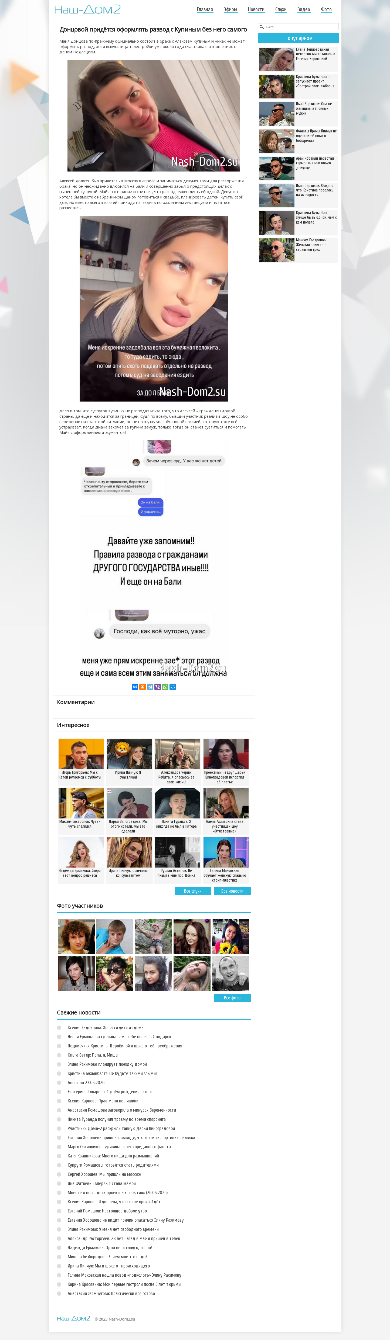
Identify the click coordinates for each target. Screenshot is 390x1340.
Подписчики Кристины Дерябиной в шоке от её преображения (125, 1045)
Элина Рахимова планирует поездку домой (107, 1064)
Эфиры (230, 9)
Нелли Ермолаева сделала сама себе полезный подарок (119, 1036)
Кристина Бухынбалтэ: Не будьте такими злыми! (112, 1073)
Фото (326, 9)
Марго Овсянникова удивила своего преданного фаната (119, 1146)
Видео (303, 9)
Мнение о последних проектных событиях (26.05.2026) (118, 1192)
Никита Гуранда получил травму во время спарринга (117, 1119)
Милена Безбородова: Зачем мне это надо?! (108, 1256)
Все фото (232, 997)
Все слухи (193, 891)
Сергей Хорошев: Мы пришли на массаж (104, 1174)
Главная (205, 9)
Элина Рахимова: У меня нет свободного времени (113, 1229)
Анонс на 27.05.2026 (86, 1082)
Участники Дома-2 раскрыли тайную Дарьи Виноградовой (121, 1128)
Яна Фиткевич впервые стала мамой (102, 1183)
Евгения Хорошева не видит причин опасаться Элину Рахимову (126, 1220)
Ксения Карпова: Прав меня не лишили (103, 1100)
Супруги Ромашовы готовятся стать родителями (113, 1165)
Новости (256, 9)
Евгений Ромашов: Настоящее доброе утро (107, 1211)
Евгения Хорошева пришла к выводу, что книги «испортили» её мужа (131, 1137)
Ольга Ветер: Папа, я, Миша (93, 1055)
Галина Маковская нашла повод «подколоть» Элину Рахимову (124, 1275)
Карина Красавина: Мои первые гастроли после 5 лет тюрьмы (124, 1284)
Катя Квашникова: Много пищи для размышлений (113, 1156)
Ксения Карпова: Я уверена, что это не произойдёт (114, 1201)
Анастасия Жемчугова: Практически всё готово (111, 1293)
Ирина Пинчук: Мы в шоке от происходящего (109, 1266)
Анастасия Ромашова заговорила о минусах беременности (122, 1110)
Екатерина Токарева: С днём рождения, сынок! (111, 1091)
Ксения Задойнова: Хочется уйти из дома (106, 1027)
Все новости (232, 891)
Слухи (281, 9)
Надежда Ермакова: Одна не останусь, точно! (110, 1247)
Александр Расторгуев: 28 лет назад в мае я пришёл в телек (124, 1238)
